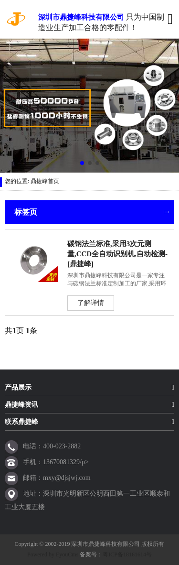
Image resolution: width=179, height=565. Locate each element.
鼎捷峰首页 (45, 181)
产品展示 (18, 387)
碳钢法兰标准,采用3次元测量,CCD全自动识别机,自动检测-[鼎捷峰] (117, 254)
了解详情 (90, 302)
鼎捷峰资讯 (21, 404)
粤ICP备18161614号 (127, 554)
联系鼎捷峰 (21, 421)
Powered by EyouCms (52, 554)
